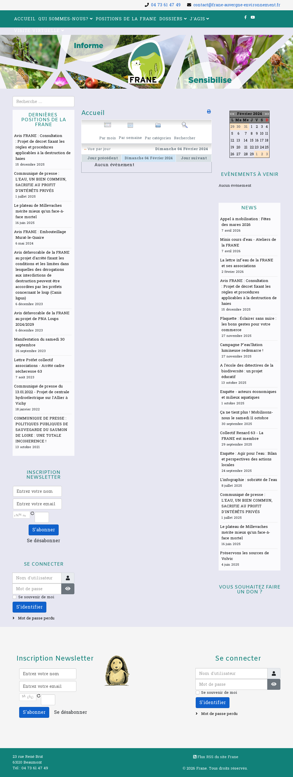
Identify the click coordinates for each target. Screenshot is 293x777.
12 (232, 140)
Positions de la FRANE (126, 19)
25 (267, 147)
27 (238, 154)
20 (238, 147)
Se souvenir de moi (36, 597)
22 (252, 147)
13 (238, 140)
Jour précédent (102, 158)
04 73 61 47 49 (166, 5)
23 (257, 147)
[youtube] (253, 17)
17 (262, 140)
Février (244, 113)
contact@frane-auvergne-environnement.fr (236, 5)
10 (262, 133)
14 (246, 140)
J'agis (197, 19)
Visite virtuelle (37, 31)
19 (232, 147)
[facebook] (245, 17)
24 (262, 147)
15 (252, 140)
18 (266, 140)
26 (232, 154)
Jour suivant (194, 158)
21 (246, 147)
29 (252, 154)
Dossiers (171, 19)
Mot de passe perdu (35, 618)
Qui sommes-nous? (63, 19)
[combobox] (43, 101)
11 (266, 133)
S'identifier (29, 607)
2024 (257, 113)
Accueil (24, 19)
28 (246, 154)
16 (256, 140)
